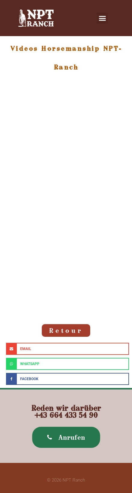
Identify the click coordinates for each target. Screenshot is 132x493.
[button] (102, 18)
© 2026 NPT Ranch (66, 480)
